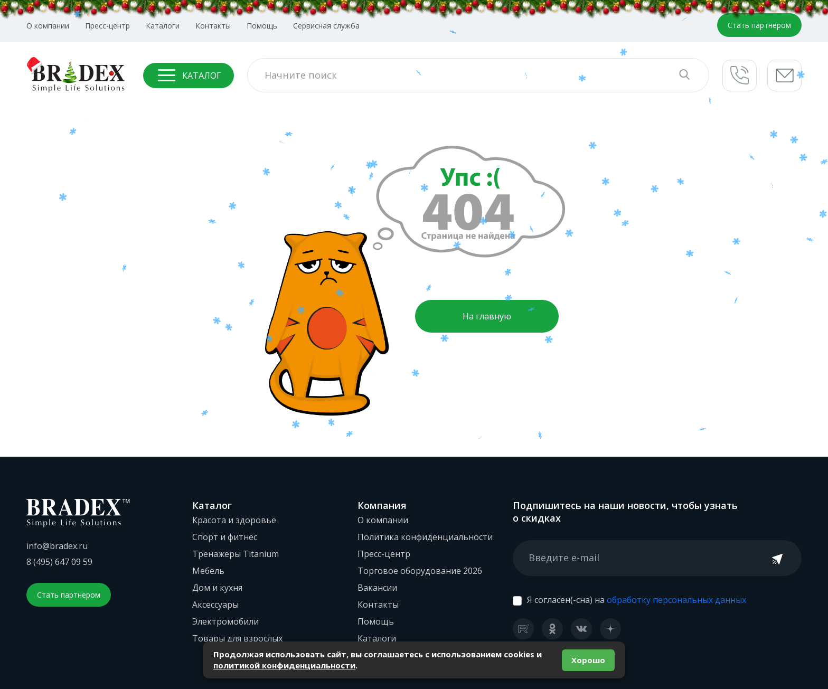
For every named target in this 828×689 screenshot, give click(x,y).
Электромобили (225, 621)
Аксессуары (215, 604)
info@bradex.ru (57, 546)
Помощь (262, 26)
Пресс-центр (107, 26)
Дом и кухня (217, 587)
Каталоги (163, 26)
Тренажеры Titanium (235, 554)
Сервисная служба (326, 26)
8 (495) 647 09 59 (59, 562)
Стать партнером (759, 25)
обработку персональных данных (676, 600)
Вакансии (377, 587)
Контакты (213, 26)
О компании (47, 26)
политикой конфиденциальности (284, 665)
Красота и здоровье (234, 520)
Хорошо (588, 660)
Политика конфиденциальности (425, 537)
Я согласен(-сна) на (636, 600)
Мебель (208, 571)
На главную (487, 316)
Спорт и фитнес (224, 537)
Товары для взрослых (237, 638)
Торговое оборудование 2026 (419, 571)
